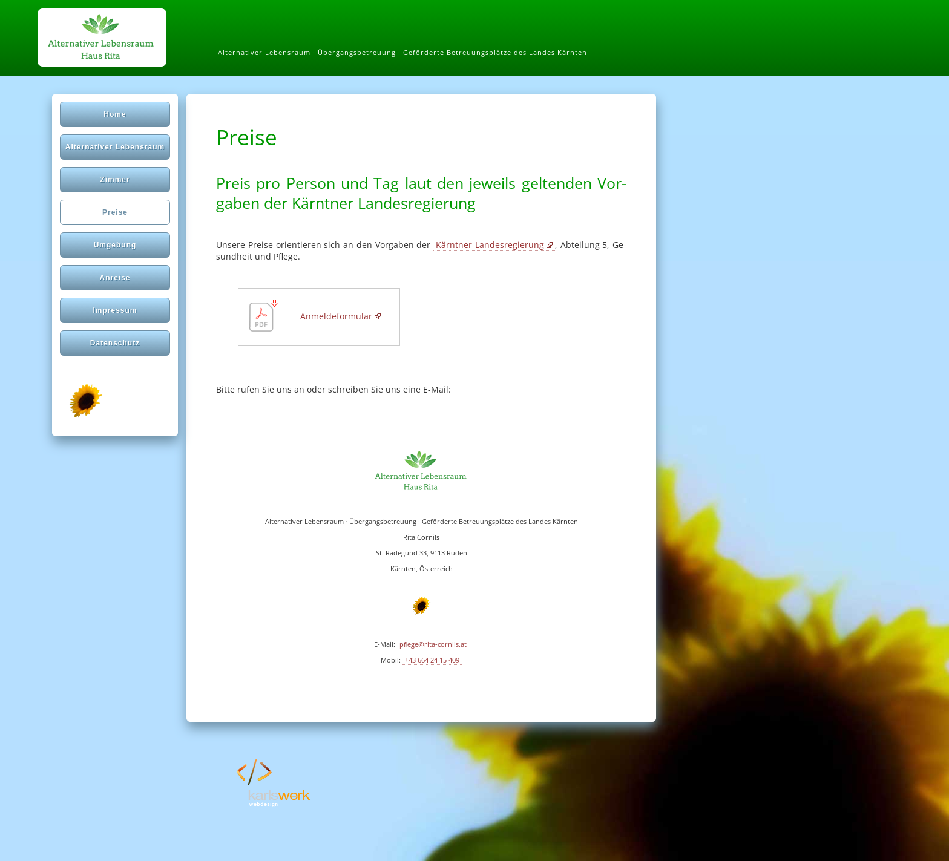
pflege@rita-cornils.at (433, 644)
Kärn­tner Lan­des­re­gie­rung (490, 244)
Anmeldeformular (336, 316)
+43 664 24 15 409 (432, 660)
